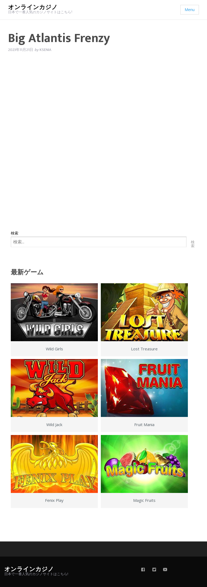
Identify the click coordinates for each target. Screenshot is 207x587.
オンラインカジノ (33, 7)
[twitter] (154, 570)
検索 (14, 233)
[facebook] (143, 570)
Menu (190, 9)
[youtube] (165, 570)
